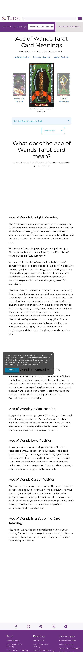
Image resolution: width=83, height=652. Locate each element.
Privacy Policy (18, 365)
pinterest (40, 626)
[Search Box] (49, 18)
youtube (65, 626)
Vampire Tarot (35, 109)
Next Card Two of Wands (63, 98)
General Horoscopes (67, 640)
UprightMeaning (21, 57)
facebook (16, 626)
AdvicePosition (61, 57)
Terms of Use (33, 365)
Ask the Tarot (38, 640)
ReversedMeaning (41, 57)
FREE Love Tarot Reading (17, 650)
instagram (28, 626)
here (34, 362)
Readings (39, 636)
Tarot (10, 636)
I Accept (11, 370)
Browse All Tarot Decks (69, 26)
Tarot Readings (13, 640)
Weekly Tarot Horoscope (69, 648)
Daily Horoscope (66, 644)
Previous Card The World (19, 98)
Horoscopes (67, 636)
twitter (53, 626)
